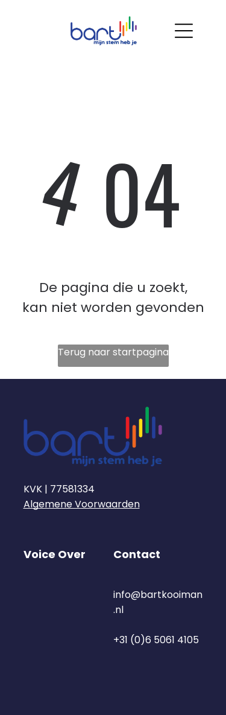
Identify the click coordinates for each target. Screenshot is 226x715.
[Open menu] (184, 31)
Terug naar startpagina (113, 352)
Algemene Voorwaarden (82, 504)
